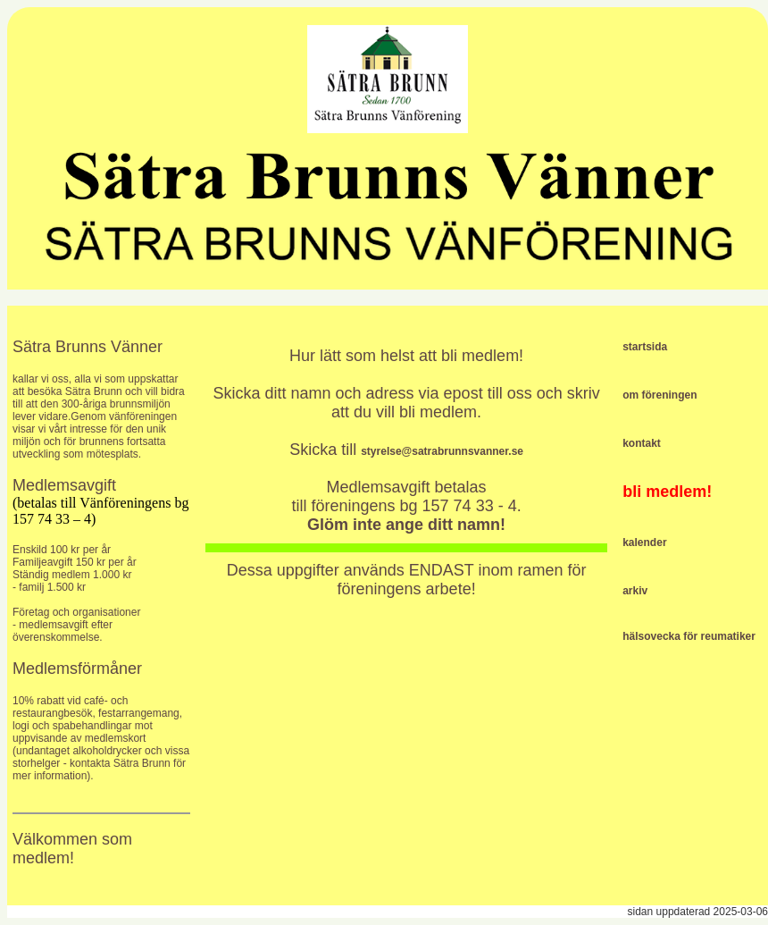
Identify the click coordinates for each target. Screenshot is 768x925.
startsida (644, 347)
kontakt (641, 443)
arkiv (634, 590)
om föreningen (659, 395)
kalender (644, 542)
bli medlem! (667, 491)
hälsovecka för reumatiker (688, 636)
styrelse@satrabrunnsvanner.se (442, 451)
